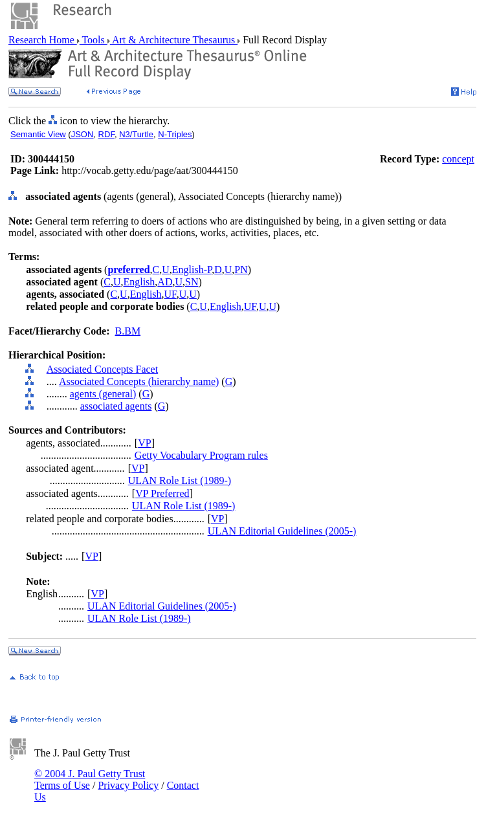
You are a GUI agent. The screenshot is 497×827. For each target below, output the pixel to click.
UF (170, 294)
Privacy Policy (128, 785)
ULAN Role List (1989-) (180, 480)
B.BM (128, 330)
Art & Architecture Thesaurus (173, 39)
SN (191, 281)
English (139, 281)
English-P (192, 269)
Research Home (42, 39)
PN (240, 269)
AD (164, 281)
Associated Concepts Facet (102, 369)
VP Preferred (162, 493)
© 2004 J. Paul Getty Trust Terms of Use (89, 779)
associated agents (116, 406)
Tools (93, 39)
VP (144, 442)
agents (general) (103, 393)
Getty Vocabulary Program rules (201, 455)
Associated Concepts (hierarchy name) (139, 381)
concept (458, 158)
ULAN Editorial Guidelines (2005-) (282, 530)
